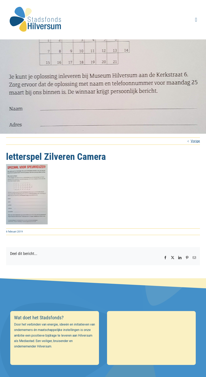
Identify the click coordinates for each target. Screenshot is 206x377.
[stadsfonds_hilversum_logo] (36, 4)
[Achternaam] (103, 347)
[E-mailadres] (103, 330)
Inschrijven (103, 358)
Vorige (195, 141)
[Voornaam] (103, 338)
